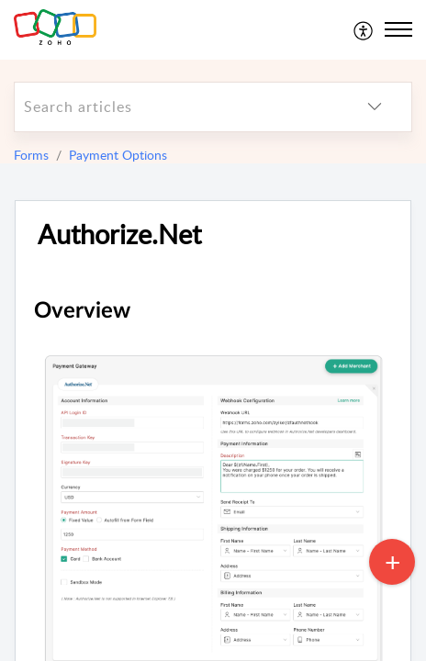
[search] (176, 107)
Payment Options (118, 154)
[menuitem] (364, 29)
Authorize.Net (119, 234)
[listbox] (374, 107)
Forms (31, 154)
